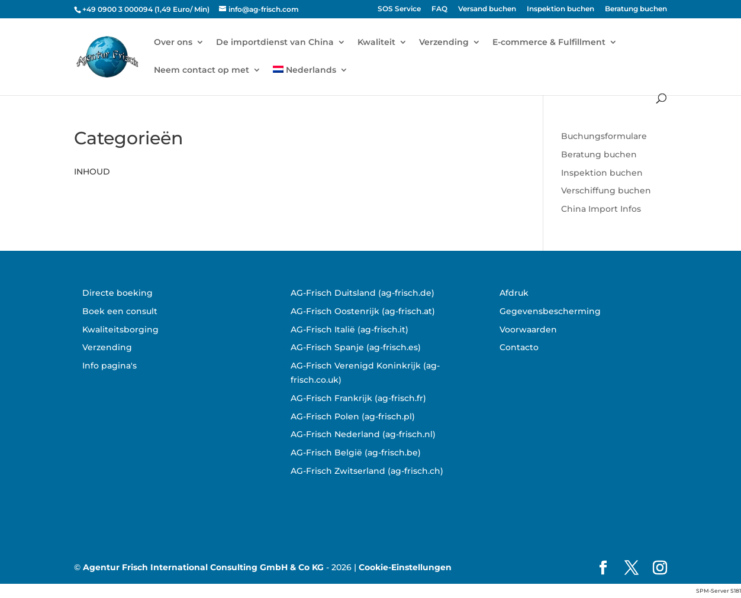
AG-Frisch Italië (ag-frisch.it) (349, 329)
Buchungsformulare (604, 136)
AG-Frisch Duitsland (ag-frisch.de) (362, 292)
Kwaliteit (376, 42)
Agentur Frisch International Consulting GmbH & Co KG (203, 567)
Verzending (444, 42)
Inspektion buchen (560, 9)
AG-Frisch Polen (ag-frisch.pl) (353, 416)
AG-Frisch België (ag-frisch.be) (356, 452)
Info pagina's (109, 365)
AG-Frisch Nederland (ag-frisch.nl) (363, 434)
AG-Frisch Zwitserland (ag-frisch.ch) (367, 471)
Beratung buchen (636, 9)
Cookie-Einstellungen (405, 567)
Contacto (519, 347)
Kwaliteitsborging (120, 329)
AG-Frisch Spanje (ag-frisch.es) (356, 347)
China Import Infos (601, 208)
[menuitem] (310, 79)
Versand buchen (487, 9)
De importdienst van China (275, 42)
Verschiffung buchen (606, 190)
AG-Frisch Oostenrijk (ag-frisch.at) (363, 311)
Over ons (173, 42)
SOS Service (399, 9)
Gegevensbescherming (550, 311)
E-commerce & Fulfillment (548, 42)
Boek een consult (119, 311)
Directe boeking (117, 292)
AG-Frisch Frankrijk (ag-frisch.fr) (358, 398)
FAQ (439, 9)
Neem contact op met (201, 70)
